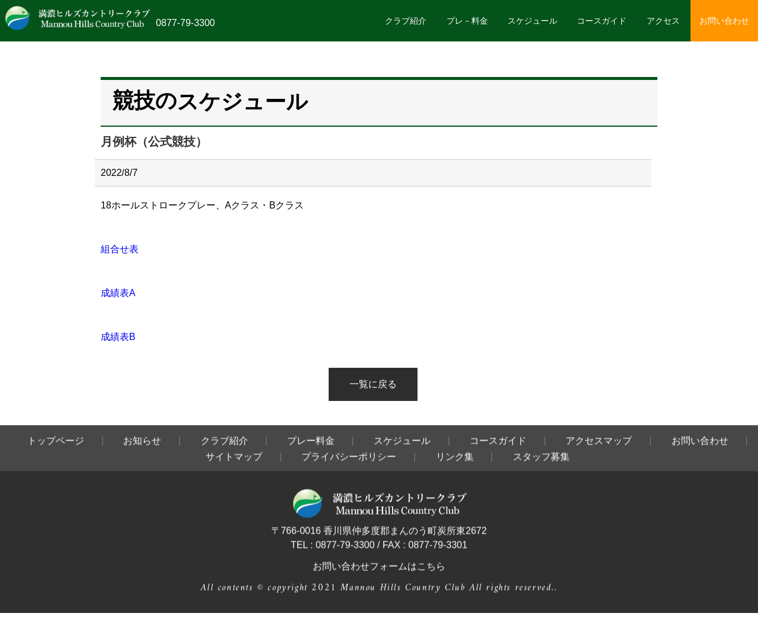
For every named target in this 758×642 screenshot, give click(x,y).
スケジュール (532, 20)
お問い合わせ (724, 20)
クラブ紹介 (405, 20)
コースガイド (602, 20)
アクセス (663, 20)
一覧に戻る (373, 384)
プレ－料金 (467, 20)
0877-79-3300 (185, 23)
